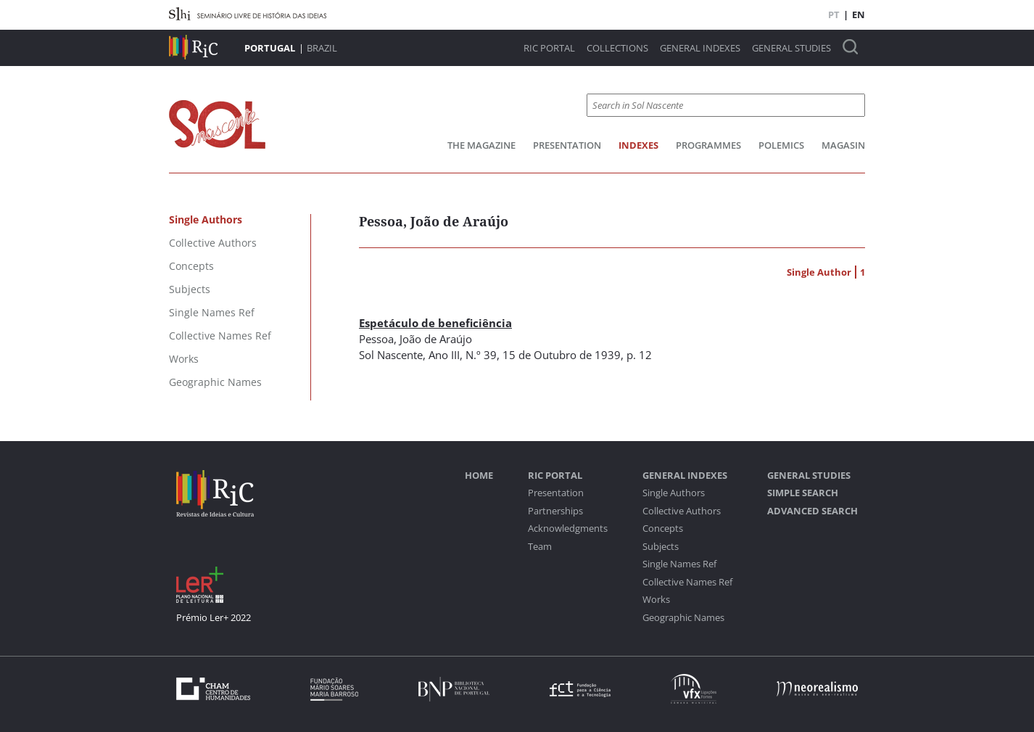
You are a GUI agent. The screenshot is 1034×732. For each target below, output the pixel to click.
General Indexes (700, 48)
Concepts (662, 528)
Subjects (660, 546)
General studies (791, 48)
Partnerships (555, 511)
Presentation (567, 145)
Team (540, 546)
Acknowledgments (568, 528)
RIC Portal (549, 48)
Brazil (322, 47)
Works (656, 599)
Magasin (843, 145)
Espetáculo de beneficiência (435, 323)
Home (479, 475)
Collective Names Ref (687, 582)
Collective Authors (681, 511)
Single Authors (673, 493)
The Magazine (481, 145)
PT (834, 14)
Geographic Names (683, 617)
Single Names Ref (679, 564)
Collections (617, 48)
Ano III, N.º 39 (463, 355)
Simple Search (802, 493)
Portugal (269, 47)
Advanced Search (812, 511)
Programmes (708, 145)
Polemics (781, 145)
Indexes (638, 145)
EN (858, 14)
